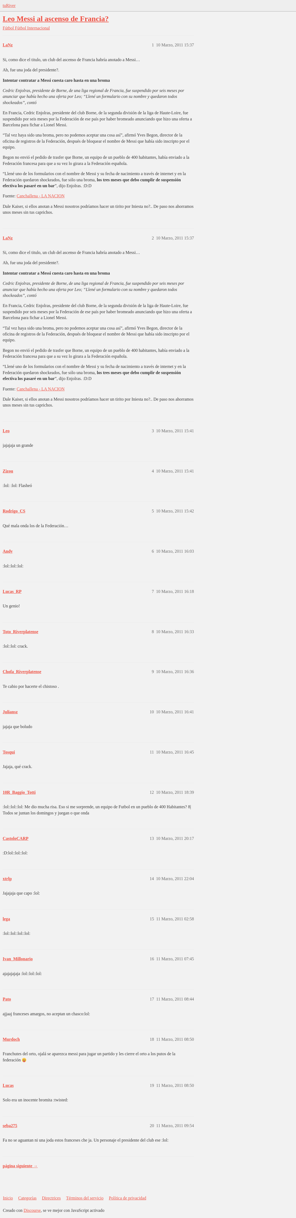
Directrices (51, 1198)
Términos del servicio (85, 1198)
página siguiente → (20, 1166)
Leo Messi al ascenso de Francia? (56, 18)
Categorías (27, 1198)
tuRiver (9, 5)
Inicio (8, 1198)
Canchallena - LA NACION (41, 196)
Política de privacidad (127, 1198)
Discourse (32, 1210)
